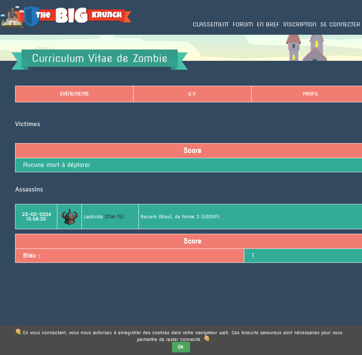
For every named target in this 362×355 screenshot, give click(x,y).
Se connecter (340, 24)
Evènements (74, 94)
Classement (211, 24)
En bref (268, 24)
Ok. (181, 347)
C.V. (192, 94)
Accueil (8, 34)
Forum (243, 24)
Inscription (299, 24)
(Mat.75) (114, 216)
